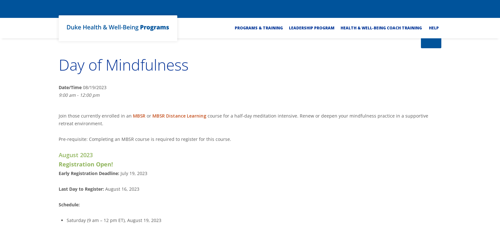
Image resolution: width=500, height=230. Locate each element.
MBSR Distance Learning (179, 116)
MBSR (139, 116)
